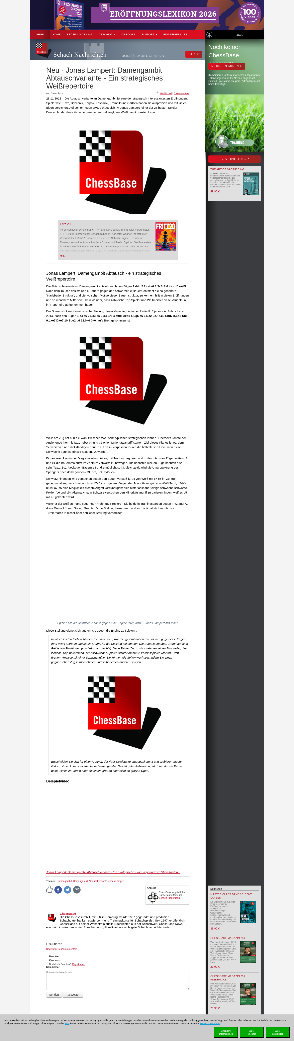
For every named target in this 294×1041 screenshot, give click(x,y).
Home (57, 34)
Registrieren (78, 964)
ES (159, 56)
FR (163, 56)
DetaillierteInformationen (226, 1032)
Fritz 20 (65, 224)
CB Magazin (107, 34)
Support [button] (149, 34)
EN (155, 56)
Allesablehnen (251, 1032)
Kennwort (54, 960)
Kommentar (53, 967)
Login (239, 35)
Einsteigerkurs (175, 34)
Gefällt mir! (166, 93)
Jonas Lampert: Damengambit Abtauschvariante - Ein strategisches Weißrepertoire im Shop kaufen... (113, 872)
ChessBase (68, 913)
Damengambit (64, 881)
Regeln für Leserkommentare (61, 949)
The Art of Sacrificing (227, 169)
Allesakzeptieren (277, 1032)
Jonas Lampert (116, 881)
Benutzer (54, 956)
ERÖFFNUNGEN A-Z (80, 34)
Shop (40, 34)
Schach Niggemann (169, 898)
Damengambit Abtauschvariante (90, 881)
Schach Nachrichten (80, 54)
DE (150, 56)
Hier (67, 1023)
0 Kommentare (181, 93)
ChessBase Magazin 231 (227, 938)
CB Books (129, 34)
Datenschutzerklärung (210, 1023)
